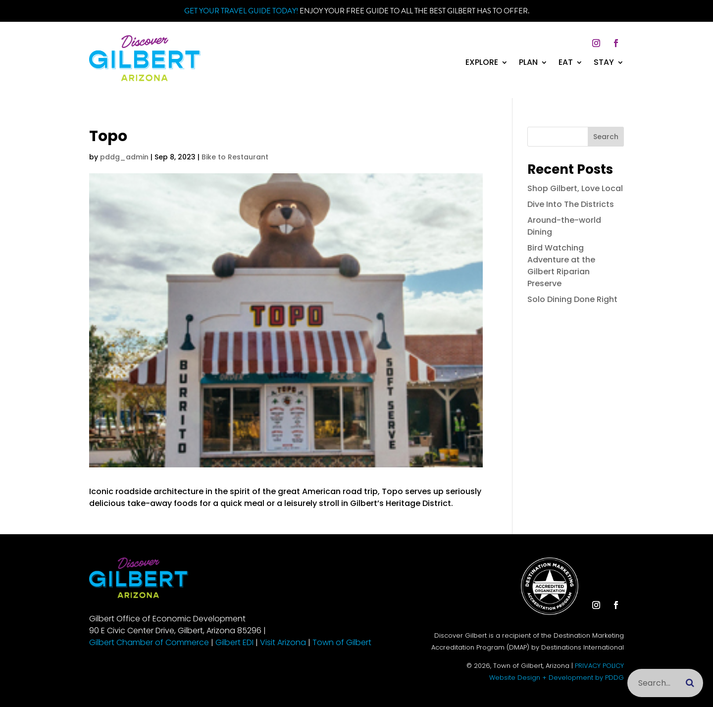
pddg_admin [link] (124, 157)
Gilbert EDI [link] (234, 642)
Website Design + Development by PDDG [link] (556, 677)
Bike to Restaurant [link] (235, 157)
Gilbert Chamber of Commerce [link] (149, 642)
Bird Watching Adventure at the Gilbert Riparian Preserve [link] (561, 265)
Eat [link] (566, 63)
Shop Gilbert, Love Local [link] (575, 188)
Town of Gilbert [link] (341, 642)
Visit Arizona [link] (283, 642)
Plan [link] (528, 63)
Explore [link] (481, 63)
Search (605, 137)
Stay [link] (604, 63)
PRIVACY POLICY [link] (599, 665)
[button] (596, 43)
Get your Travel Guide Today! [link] (241, 10)
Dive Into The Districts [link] (570, 204)
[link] (145, 78)
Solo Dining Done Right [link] (572, 299)
